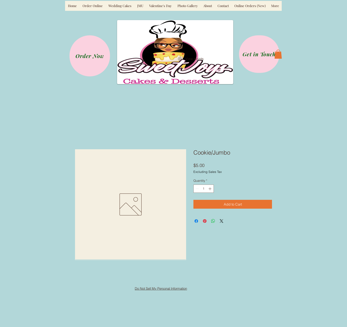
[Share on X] (221, 221)
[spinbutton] (204, 189)
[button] (278, 54)
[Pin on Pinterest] (204, 221)
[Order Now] (89, 55)
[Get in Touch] (259, 54)
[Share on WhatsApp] (213, 221)
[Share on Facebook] (196, 221)
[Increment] (210, 189)
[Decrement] (197, 189)
